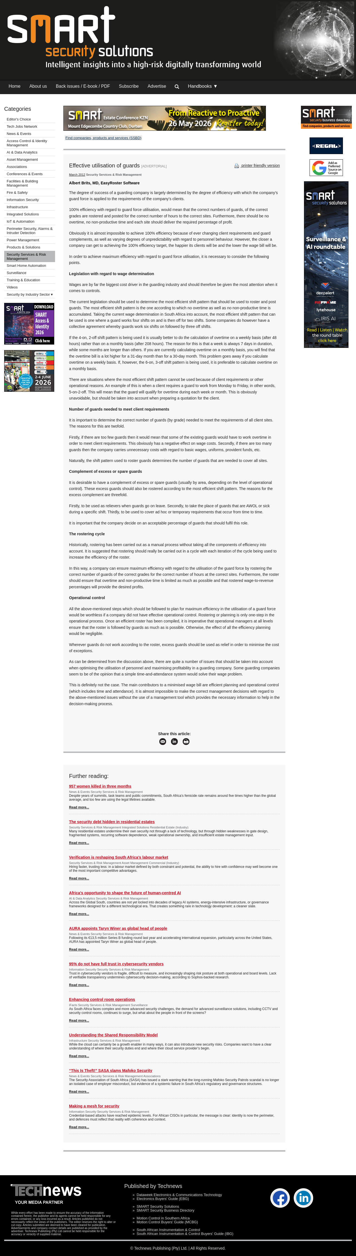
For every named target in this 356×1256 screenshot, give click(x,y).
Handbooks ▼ (203, 86)
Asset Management (22, 159)
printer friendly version (256, 165)
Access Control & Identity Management (27, 143)
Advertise (157, 86)
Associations (17, 167)
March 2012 (77, 174)
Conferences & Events (25, 174)
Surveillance (16, 273)
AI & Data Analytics (22, 152)
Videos (12, 287)
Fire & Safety (17, 192)
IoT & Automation (20, 221)
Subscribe (129, 86)
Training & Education (23, 280)
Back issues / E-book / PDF (83, 86)
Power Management (23, 240)
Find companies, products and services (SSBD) (103, 138)
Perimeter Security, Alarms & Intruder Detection (30, 231)
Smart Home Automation (27, 265)
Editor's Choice (19, 119)
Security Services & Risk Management (26, 256)
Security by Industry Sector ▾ (30, 294)
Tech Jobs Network (22, 126)
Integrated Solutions (23, 214)
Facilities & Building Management (22, 183)
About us (38, 86)
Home (15, 86)
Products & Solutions (23, 247)
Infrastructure (17, 207)
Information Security (23, 200)
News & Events (19, 134)
